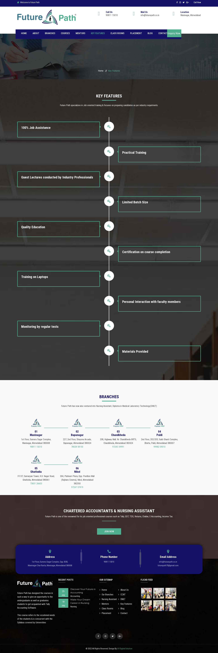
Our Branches (106, 594)
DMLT (122, 599)
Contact (162, 33)
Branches (50, 33)
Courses (65, 33)
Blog (149, 33)
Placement (136, 33)
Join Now (109, 531)
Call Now (197, 2)
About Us (123, 590)
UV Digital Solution (124, 648)
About (36, 33)
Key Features (98, 33)
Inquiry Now (174, 33)
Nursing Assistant (108, 599)
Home (24, 33)
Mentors (80, 33)
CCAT (122, 594)
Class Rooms (117, 33)
